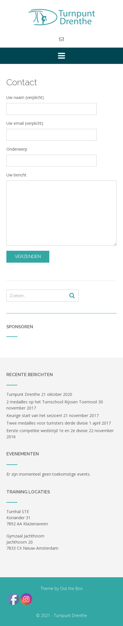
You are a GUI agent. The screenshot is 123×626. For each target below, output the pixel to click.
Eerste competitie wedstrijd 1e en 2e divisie (47, 430)
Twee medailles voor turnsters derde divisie (47, 423)
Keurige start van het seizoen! (34, 415)
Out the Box (71, 588)
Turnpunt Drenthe (23, 394)
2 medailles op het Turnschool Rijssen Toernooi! (51, 402)
